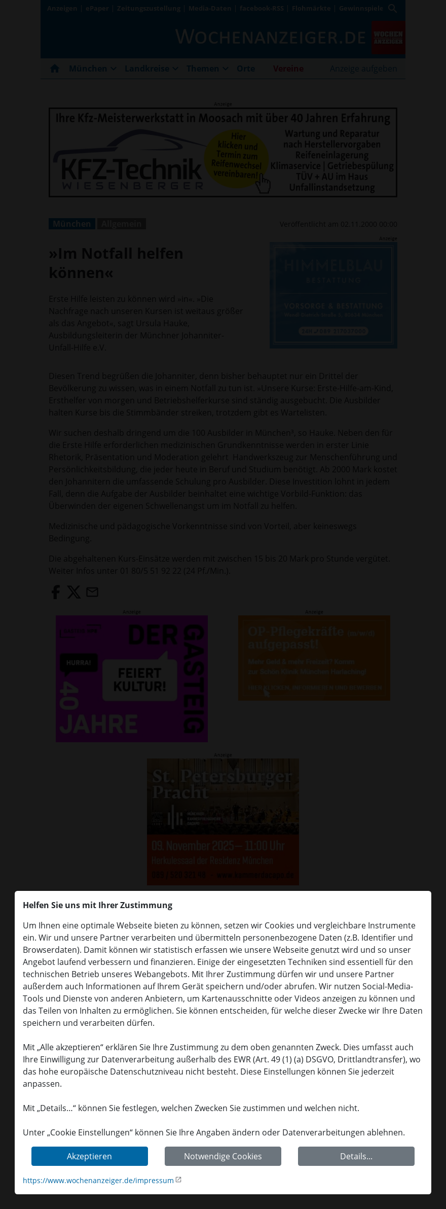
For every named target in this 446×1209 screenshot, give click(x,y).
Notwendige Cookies (223, 1156)
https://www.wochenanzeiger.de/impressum (98, 1180)
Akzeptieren (89, 1156)
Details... (356, 1156)
